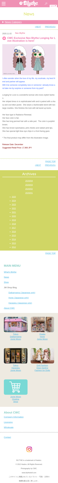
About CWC (9, 308)
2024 (14, 201)
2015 (14, 235)
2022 (14, 208)
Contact (7, 437)
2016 (14, 232)
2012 (14, 247)
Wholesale (8, 427)
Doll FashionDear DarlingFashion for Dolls (42, 360)
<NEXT (38, 27)
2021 (14, 212)
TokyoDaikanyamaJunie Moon (16, 328)
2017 (14, 228)
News (6, 277)
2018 (14, 224)
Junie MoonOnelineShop (16, 391)
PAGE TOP (50, 161)
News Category (13, 22)
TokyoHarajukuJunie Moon (16, 360)
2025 (14, 197)
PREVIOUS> (50, 27)
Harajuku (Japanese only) (20, 303)
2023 (14, 204)
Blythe (29, 4)
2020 (14, 216)
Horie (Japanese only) (19, 298)
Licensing (8, 422)
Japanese (52, 6)
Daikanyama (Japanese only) (22, 292)
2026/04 (29, 181)
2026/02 (29, 189)
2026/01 (29, 193)
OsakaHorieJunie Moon (42, 328)
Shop (6, 282)
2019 (14, 220)
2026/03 (29, 185)
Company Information (14, 417)
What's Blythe (10, 272)
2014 (14, 239)
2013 (14, 243)
